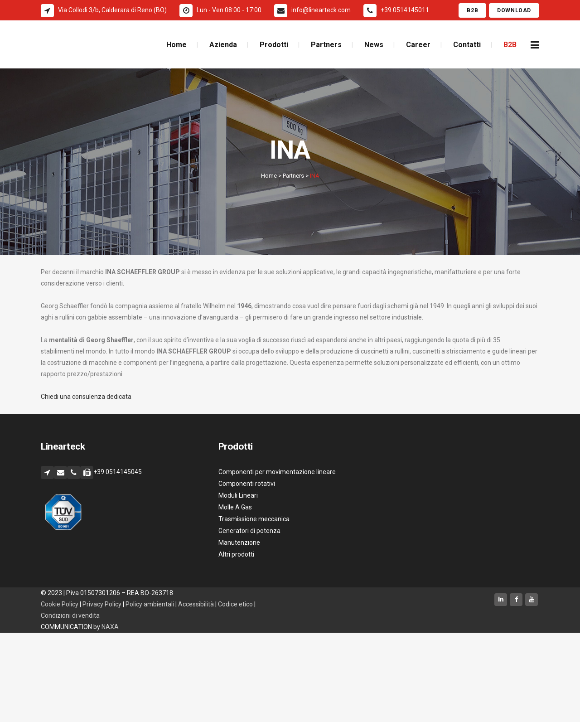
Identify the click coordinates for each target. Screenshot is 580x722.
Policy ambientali (150, 604)
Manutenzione (239, 542)
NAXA (111, 626)
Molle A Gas (235, 507)
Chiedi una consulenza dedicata (86, 396)
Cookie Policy (59, 604)
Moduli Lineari (238, 495)
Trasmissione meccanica (254, 519)
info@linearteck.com (321, 10)
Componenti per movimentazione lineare (277, 471)
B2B (472, 10)
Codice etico (236, 604)
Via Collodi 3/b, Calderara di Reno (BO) (112, 10)
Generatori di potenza (249, 530)
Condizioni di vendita (70, 615)
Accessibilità (196, 604)
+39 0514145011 (405, 10)
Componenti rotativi (246, 483)
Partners (293, 175)
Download (514, 10)
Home (269, 175)
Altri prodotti (236, 554)
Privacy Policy (101, 604)
